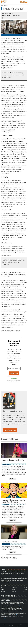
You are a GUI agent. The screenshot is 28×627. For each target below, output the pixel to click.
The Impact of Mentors (9, 542)
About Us (14, 591)
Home (2, 587)
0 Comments (17, 15)
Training (2, 589)
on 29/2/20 (2, 618)
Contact (25, 591)
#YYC (2, 605)
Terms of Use (11, 625)
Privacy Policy (12, 380)
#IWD (9, 602)
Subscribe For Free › (10, 430)
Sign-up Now (14, 373)
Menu (23, 2)
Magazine (25, 587)
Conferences (14, 587)
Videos (25, 589)
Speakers (3, 591)
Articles (13, 589)
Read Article (13, 478)
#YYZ (20, 603)
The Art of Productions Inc (14, 381)
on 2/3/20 (13, 614)
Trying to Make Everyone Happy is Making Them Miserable (13, 501)
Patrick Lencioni (9, 13)
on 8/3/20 (18, 609)
